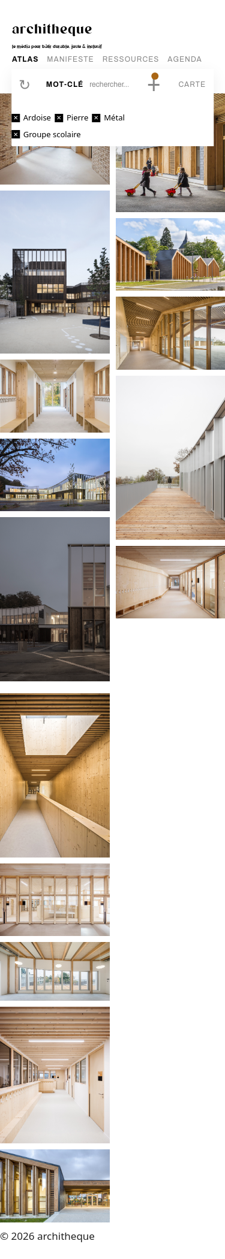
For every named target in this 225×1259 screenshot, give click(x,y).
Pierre (77, 117)
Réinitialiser (24, 84)
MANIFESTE (70, 59)
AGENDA (184, 59)
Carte (192, 84)
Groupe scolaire (52, 134)
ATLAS (25, 59)
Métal (114, 117)
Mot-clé (64, 84)
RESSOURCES (131, 59)
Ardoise (37, 117)
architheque (52, 28)
